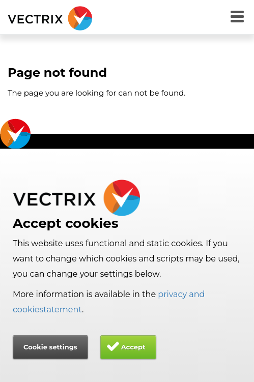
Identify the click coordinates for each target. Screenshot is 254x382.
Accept (133, 347)
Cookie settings (50, 347)
